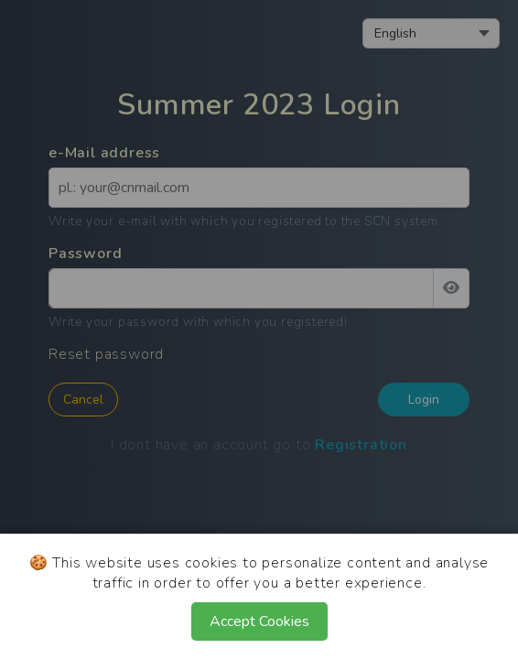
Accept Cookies (259, 621)
